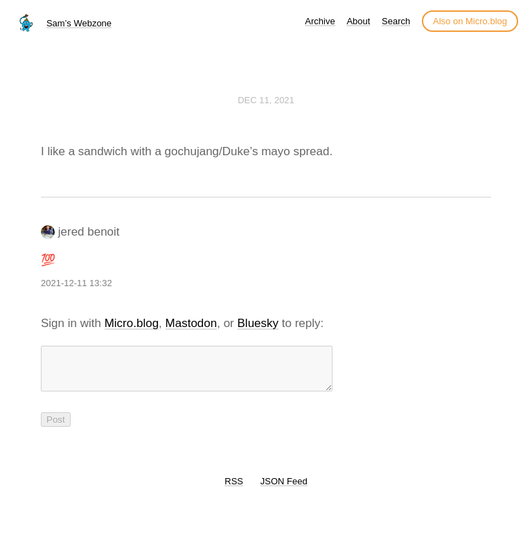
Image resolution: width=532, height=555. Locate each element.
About (358, 21)
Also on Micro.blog (470, 21)
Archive (320, 21)
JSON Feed (284, 489)
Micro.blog (132, 323)
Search (396, 21)
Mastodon (192, 323)
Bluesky (258, 323)
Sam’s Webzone (79, 23)
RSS (233, 489)
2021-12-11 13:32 (76, 283)
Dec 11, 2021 (266, 100)
